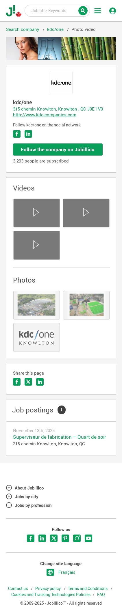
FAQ (101, 594)
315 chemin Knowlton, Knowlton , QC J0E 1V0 (58, 109)
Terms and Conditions (88, 588)
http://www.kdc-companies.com (44, 114)
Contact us (18, 588)
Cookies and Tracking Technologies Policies (50, 594)
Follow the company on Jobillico (58, 149)
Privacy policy (48, 588)
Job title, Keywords (57, 10)
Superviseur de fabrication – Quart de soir (59, 437)
